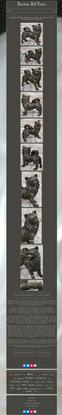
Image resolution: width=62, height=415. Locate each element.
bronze (29, 378)
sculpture (40, 378)
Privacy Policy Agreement (32, 403)
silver (43, 389)
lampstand (33, 389)
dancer (17, 374)
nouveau (39, 385)
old (39, 389)
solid (24, 375)
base (11, 375)
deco (30, 374)
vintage (11, 385)
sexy (35, 391)
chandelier (37, 382)
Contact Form (31, 400)
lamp (25, 388)
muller (43, 382)
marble (29, 391)
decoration (16, 381)
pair (52, 375)
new (24, 384)
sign (32, 382)
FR (33, 408)
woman (49, 382)
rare (49, 379)
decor (46, 374)
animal (52, 385)
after (36, 375)
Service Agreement (31, 405)
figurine (31, 385)
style (12, 388)
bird (14, 379)
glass (19, 388)
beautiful (18, 385)
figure (39, 375)
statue (49, 388)
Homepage (32, 398)
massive (20, 378)
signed (26, 381)
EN (30, 408)
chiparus (46, 385)
